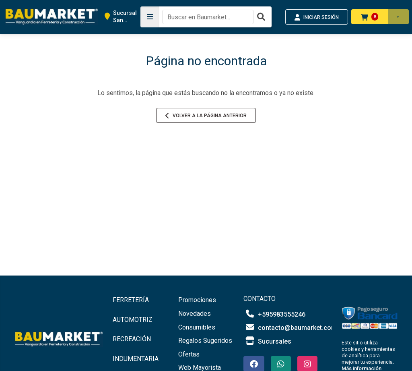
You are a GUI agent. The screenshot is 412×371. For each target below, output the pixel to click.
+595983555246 (274, 314)
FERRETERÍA (131, 300)
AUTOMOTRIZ (132, 319)
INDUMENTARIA (136, 359)
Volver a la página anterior (206, 115)
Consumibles (196, 327)
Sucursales (267, 341)
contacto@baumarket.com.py (294, 327)
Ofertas (189, 354)
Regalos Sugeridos (205, 340)
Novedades (194, 313)
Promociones (197, 300)
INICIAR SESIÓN (317, 17)
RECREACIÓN (132, 339)
